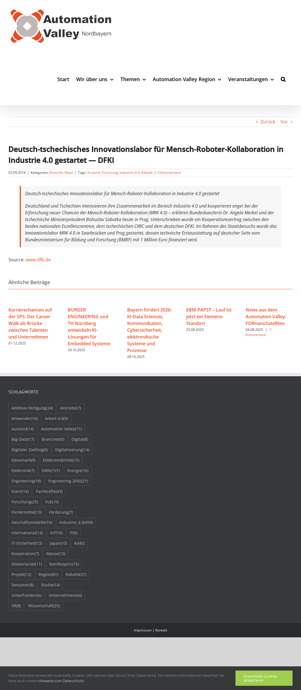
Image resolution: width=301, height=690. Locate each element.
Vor (284, 122)
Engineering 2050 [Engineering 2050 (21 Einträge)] (68, 481)
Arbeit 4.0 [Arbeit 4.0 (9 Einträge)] (56, 418)
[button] (283, 79)
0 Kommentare (169, 172)
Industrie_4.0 (130, 172)
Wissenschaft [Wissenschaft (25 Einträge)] (44, 606)
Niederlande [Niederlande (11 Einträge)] (27, 564)
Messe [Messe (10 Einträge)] (55, 553)
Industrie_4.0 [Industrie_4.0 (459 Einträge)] (76, 522)
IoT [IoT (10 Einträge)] (56, 533)
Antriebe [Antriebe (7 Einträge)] (70, 408)
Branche (56, 172)
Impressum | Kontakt (150, 630)
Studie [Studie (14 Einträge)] (50, 585)
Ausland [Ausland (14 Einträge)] (23, 429)
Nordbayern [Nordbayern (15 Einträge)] (64, 564)
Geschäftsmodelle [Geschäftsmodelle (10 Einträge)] (32, 522)
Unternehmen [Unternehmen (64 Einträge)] (65, 595)
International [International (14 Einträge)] (27, 533)
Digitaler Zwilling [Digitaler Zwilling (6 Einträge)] (30, 450)
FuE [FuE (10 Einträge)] (52, 502)
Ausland (93, 172)
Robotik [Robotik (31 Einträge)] (76, 574)
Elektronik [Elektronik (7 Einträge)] (23, 470)
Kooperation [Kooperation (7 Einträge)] (25, 553)
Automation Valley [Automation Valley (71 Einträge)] (61, 429)
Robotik (147, 172)
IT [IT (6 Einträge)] (74, 533)
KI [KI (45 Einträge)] (79, 543)
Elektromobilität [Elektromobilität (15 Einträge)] (61, 460)
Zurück (267, 122)
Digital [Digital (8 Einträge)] (79, 439)
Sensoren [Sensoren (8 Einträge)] (23, 585)
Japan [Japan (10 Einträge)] (58, 543)
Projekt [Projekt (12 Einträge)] (21, 574)
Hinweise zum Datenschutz (61, 680)
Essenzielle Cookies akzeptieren (260, 678)
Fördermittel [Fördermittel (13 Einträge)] (27, 512)
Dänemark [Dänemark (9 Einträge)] (23, 460)
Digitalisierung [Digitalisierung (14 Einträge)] (72, 450)
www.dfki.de (38, 260)
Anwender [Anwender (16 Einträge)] (25, 418)
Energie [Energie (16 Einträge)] (77, 470)
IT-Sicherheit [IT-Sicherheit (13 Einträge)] (27, 543)
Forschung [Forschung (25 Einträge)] (25, 502)
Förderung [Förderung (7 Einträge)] (61, 512)
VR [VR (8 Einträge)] (16, 606)
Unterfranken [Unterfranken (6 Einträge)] (26, 595)
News (68, 172)
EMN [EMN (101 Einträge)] (51, 470)
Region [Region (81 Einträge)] (48, 574)
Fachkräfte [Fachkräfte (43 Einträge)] (49, 491)
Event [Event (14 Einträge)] (20, 491)
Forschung (110, 172)
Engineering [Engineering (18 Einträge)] (26, 481)
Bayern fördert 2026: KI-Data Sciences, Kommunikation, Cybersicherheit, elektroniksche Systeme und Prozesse (149, 330)
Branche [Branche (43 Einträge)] (53, 439)
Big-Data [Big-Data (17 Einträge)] (23, 439)
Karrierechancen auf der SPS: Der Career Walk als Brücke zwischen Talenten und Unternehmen (30, 323)
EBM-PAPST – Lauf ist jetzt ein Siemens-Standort (209, 316)
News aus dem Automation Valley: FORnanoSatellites (266, 316)
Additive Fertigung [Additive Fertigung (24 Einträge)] (32, 408)
